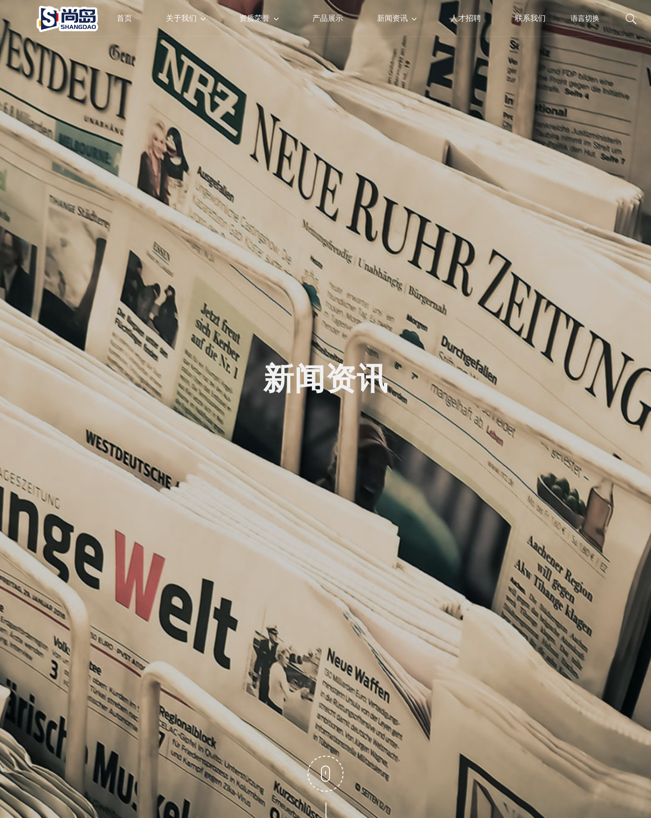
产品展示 (327, 18)
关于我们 (185, 18)
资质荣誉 (258, 18)
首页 (124, 18)
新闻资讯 (396, 18)
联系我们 (530, 18)
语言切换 (585, 18)
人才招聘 (465, 18)
